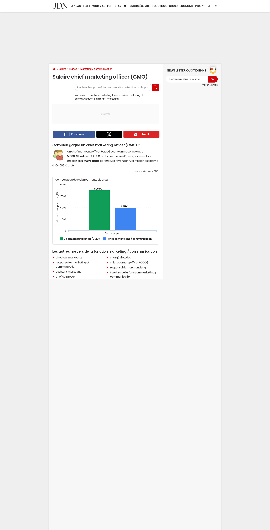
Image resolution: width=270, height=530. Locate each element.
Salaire (62, 69)
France (73, 69)
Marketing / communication (96, 69)
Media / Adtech (102, 6)
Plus (200, 5)
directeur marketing (100, 95)
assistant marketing (107, 99)
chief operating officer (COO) (129, 262)
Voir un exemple (210, 85)
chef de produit (65, 276)
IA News (76, 6)
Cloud (173, 6)
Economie (186, 6)
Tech (86, 6)
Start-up (121, 6)
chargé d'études (120, 257)
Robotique (159, 6)
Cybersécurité (140, 6)
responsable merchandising (128, 267)
